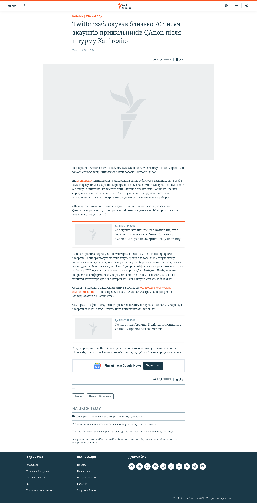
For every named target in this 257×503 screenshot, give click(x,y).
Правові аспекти (87, 477)
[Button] (162, 60)
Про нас (81, 465)
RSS (28, 484)
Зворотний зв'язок (88, 490)
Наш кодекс (84, 471)
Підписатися (153, 365)
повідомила (84, 180)
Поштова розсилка (37, 477)
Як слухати (32, 465)
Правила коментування (40, 490)
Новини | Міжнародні (87, 16)
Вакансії (82, 484)
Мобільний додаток (37, 471)
